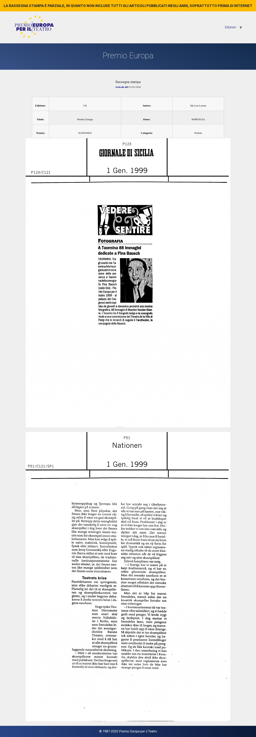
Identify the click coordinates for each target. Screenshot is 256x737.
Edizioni (230, 27)
